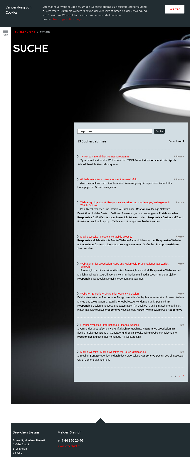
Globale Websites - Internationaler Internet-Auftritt (108, 154)
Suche (45, 7)
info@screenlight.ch (69, 421)
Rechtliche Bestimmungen (36, 445)
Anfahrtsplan (20, 433)
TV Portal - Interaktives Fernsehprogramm (104, 131)
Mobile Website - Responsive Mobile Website (106, 211)
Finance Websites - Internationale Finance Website (109, 300)
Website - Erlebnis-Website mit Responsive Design (109, 269)
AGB (15, 445)
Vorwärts (183, 351)
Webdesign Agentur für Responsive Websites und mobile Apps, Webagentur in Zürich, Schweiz (125, 179)
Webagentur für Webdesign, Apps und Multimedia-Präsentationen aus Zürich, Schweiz (124, 240)
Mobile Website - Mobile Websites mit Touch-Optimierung (113, 327)
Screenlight (25, 7)
